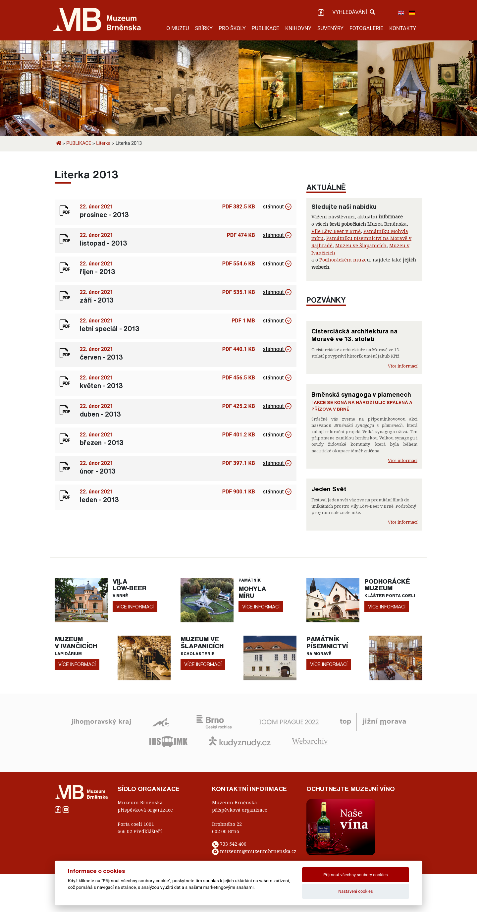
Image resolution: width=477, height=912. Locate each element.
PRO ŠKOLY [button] (232, 28)
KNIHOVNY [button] (298, 28)
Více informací (402, 366)
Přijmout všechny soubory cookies (355, 874)
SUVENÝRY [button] (330, 28)
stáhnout (277, 206)
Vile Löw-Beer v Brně (336, 231)
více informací (135, 606)
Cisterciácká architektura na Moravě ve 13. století (354, 334)
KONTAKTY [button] (402, 28)
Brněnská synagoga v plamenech (361, 394)
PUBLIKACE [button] (265, 28)
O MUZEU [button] (177, 28)
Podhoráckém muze (343, 259)
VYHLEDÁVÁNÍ (353, 12)
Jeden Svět (328, 488)
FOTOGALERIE (366, 28)
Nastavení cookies (355, 891)
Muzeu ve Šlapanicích (361, 245)
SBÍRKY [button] (204, 28)
